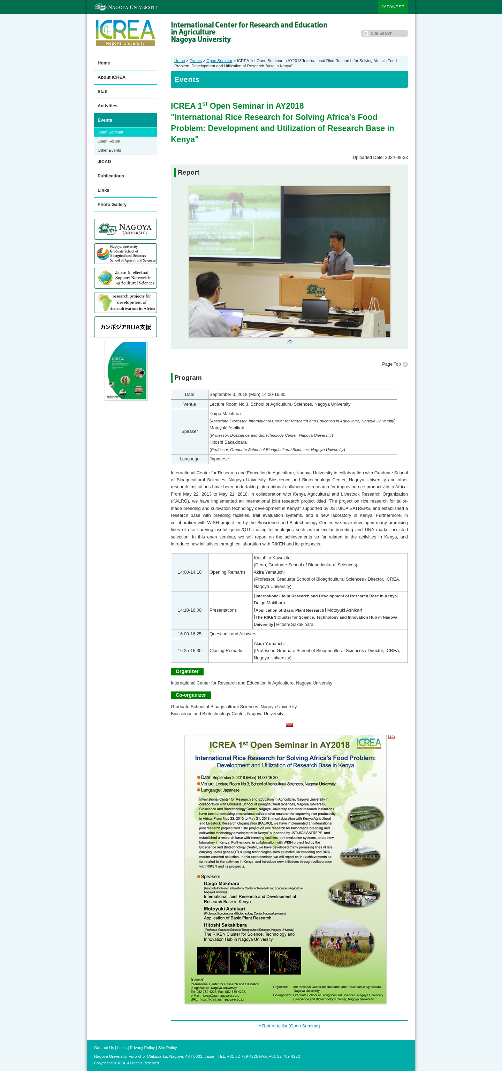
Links (103, 190)
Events (196, 61)
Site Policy (167, 1048)
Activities (107, 105)
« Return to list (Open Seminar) (289, 1025)
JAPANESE (392, 6)
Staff (102, 91)
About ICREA (112, 77)
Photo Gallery (112, 204)
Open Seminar (219, 61)
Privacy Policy (142, 1048)
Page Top (391, 364)
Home (179, 61)
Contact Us (104, 1048)
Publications (111, 175)
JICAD (104, 161)
